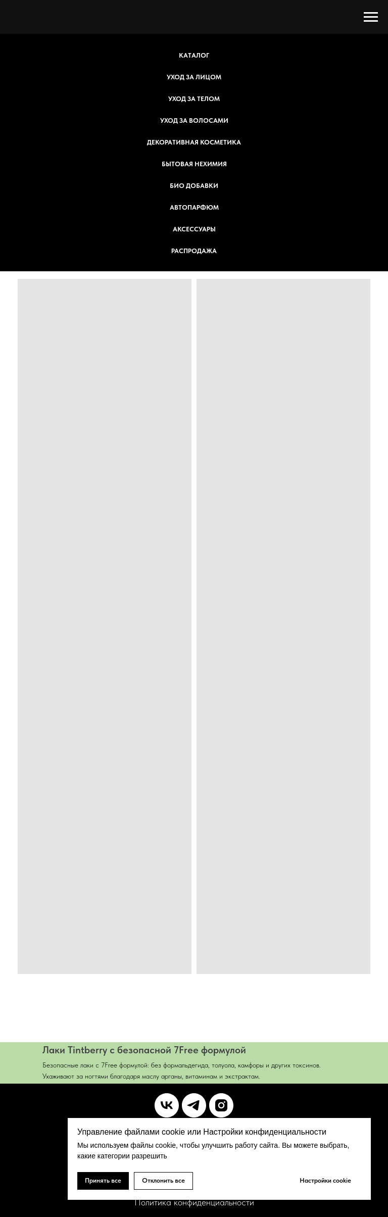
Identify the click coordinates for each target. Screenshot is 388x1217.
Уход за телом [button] (194, 99)
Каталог (194, 55)
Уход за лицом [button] (194, 77)
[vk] (167, 1105)
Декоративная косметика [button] (194, 142)
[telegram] (194, 1105)
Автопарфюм (194, 207)
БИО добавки (194, 185)
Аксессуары (194, 229)
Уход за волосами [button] (194, 120)
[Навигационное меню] (371, 17)
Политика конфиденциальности (194, 1202)
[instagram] (221, 1105)
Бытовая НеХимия (194, 164)
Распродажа (194, 251)
